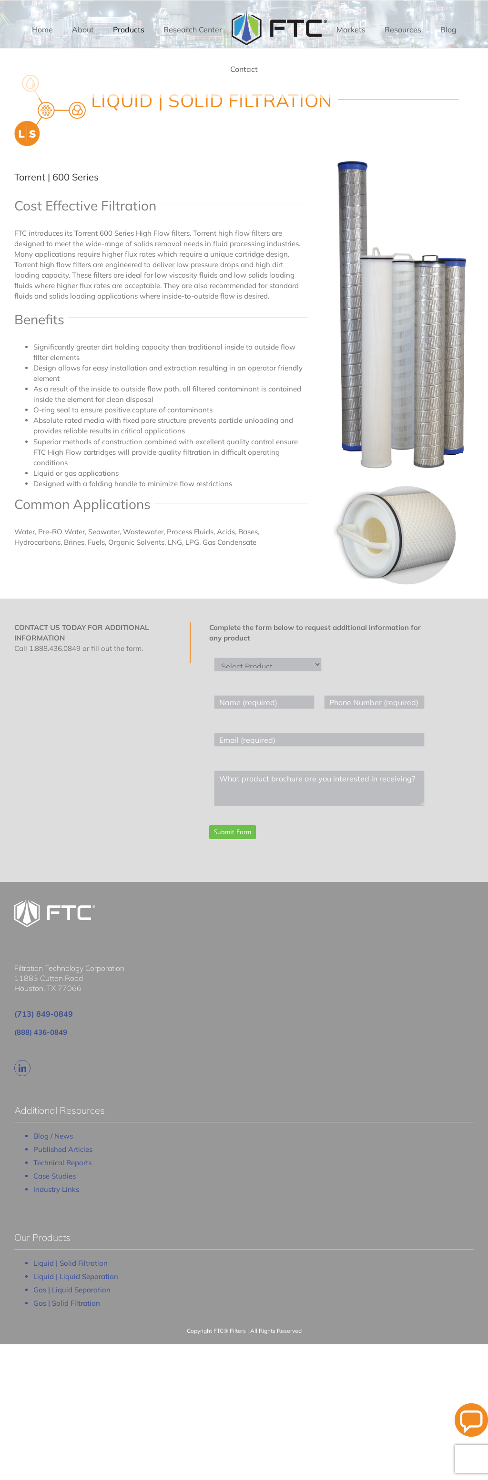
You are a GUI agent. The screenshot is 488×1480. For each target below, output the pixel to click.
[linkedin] (22, 1068)
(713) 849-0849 (43, 1014)
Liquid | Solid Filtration (70, 1263)
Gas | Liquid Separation (72, 1289)
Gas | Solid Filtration (66, 1303)
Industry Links (56, 1189)
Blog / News (53, 1135)
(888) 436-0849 (40, 1032)
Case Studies (54, 1175)
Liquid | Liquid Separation (75, 1276)
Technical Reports (62, 1162)
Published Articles (62, 1149)
